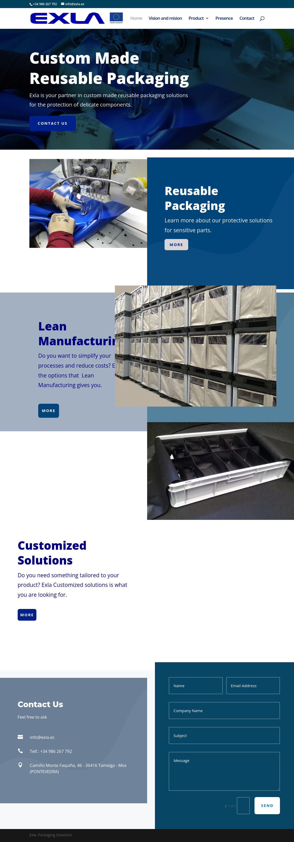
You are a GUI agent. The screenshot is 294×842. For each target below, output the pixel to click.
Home (136, 18)
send (267, 805)
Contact (246, 18)
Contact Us (52, 123)
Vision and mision (165, 18)
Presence (224, 18)
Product (196, 18)
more (176, 244)
